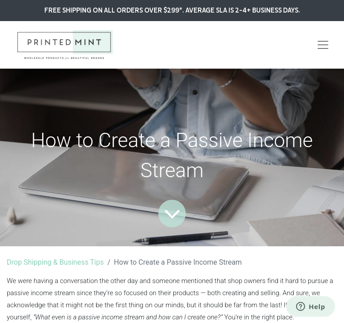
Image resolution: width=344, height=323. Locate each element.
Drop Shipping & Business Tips (55, 262)
